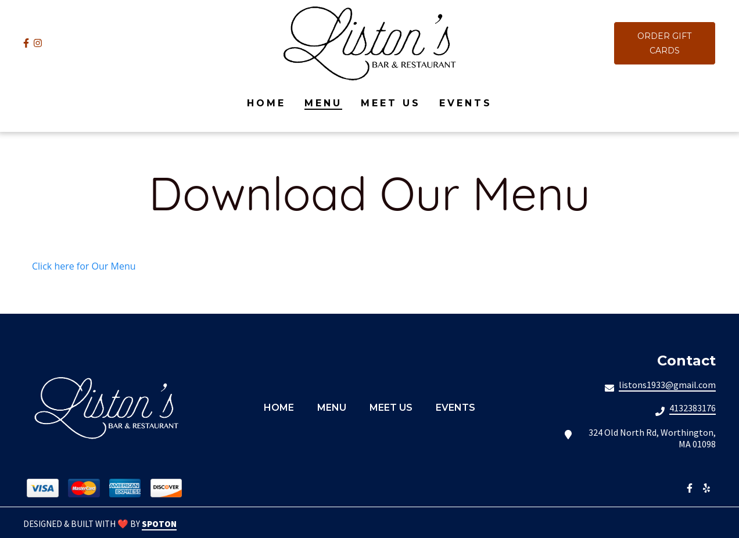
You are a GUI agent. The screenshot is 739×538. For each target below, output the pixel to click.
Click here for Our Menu (84, 266)
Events (459, 407)
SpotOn (159, 523)
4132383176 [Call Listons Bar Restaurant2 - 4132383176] (692, 408)
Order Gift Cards (664, 43)
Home (282, 407)
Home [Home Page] (266, 103)
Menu (335, 407)
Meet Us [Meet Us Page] (391, 103)
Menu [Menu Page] (323, 103)
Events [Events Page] (465, 103)
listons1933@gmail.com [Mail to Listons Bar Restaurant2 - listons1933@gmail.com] (667, 384)
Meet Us (394, 407)
